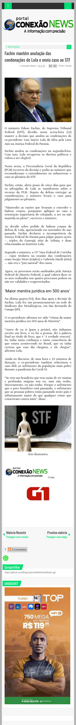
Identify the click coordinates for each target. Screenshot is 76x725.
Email (67, 66)
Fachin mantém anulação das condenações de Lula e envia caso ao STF (37, 56)
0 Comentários (17, 549)
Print (61, 66)
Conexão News (28, 66)
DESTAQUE (14, 47)
